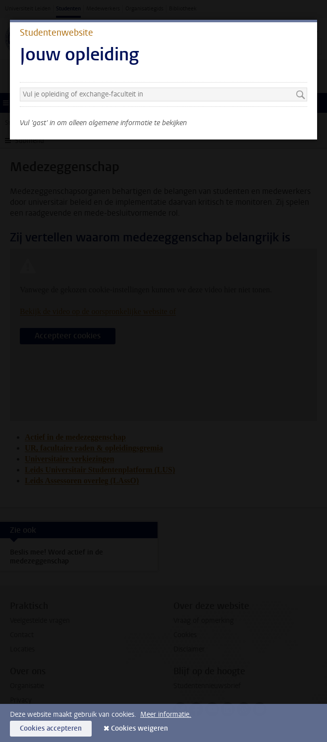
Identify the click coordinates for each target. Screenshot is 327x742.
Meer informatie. (165, 714)
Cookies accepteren (51, 728)
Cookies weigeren (139, 728)
